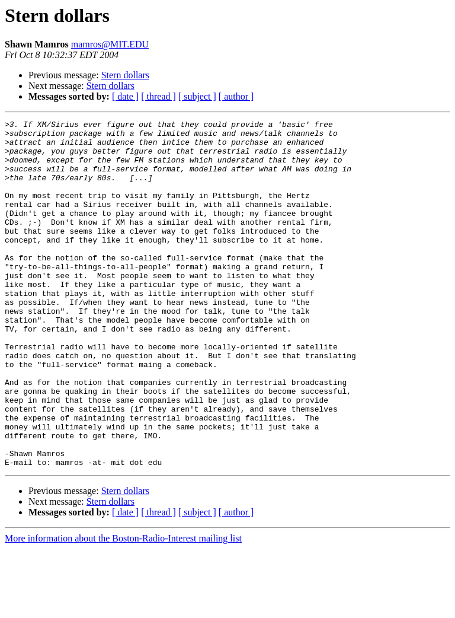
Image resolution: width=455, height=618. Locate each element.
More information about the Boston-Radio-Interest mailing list (123, 608)
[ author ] (236, 96)
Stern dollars (125, 75)
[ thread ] (158, 96)
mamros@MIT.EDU (110, 44)
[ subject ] (197, 96)
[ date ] (125, 96)
